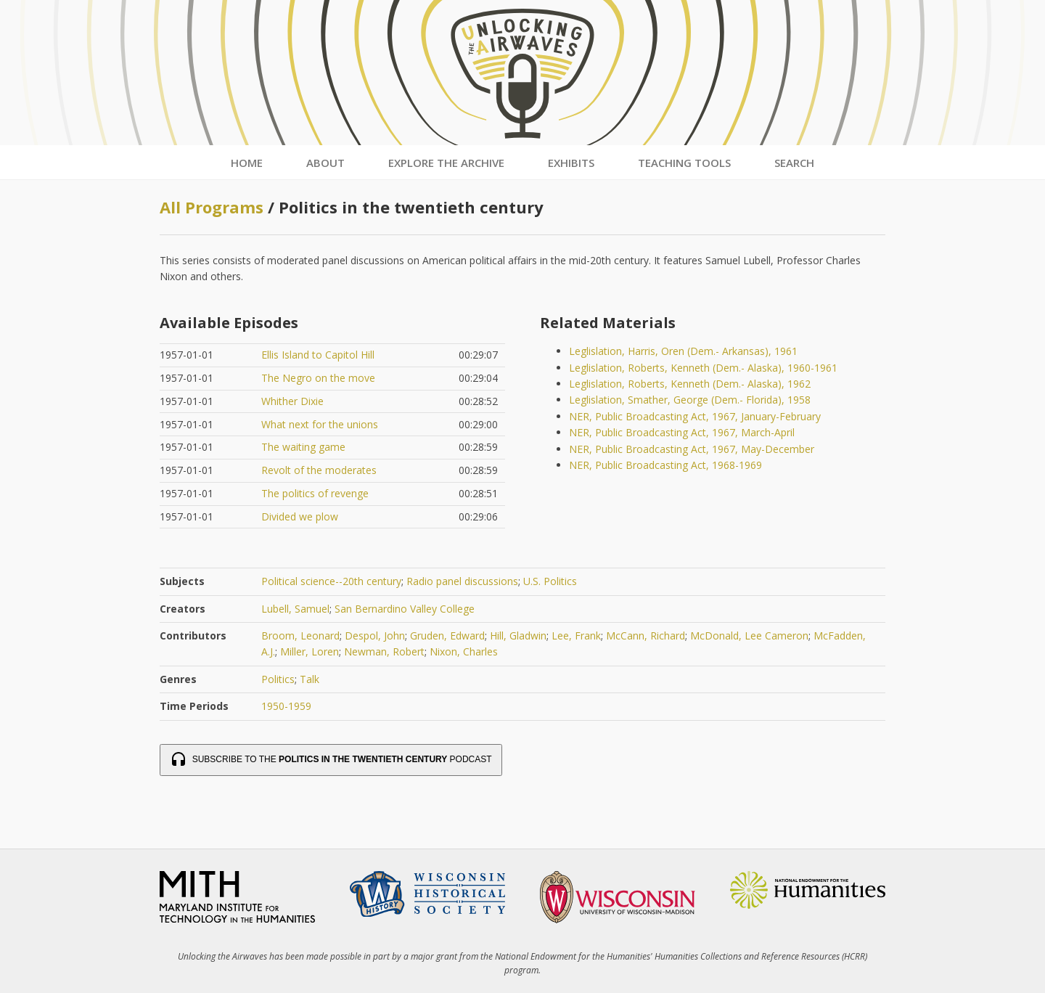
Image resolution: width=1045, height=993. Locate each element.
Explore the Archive (446, 162)
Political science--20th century (331, 581)
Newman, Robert (384, 651)
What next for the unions (319, 424)
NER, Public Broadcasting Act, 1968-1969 (665, 465)
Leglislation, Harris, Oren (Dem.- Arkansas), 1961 (683, 351)
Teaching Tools (684, 162)
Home (247, 162)
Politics (278, 679)
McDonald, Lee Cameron (749, 635)
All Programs (211, 207)
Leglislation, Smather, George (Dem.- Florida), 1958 (690, 399)
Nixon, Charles (464, 651)
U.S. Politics (550, 581)
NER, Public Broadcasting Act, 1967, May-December (691, 449)
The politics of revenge (315, 493)
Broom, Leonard (300, 635)
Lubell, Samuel (295, 609)
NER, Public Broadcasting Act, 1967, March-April (682, 432)
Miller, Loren (309, 651)
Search (794, 162)
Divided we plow (299, 516)
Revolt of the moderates (319, 470)
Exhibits (571, 162)
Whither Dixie (292, 401)
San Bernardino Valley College (405, 609)
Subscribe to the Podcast (331, 760)
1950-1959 (286, 706)
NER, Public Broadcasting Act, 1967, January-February (695, 416)
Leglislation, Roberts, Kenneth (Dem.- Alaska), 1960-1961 (703, 368)
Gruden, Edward (447, 635)
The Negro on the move (318, 378)
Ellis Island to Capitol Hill (317, 354)
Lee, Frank (576, 635)
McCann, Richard (645, 635)
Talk (309, 679)
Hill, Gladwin (518, 635)
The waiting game (303, 447)
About (325, 162)
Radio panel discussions (462, 581)
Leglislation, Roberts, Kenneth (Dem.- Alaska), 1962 (690, 384)
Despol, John (375, 635)
